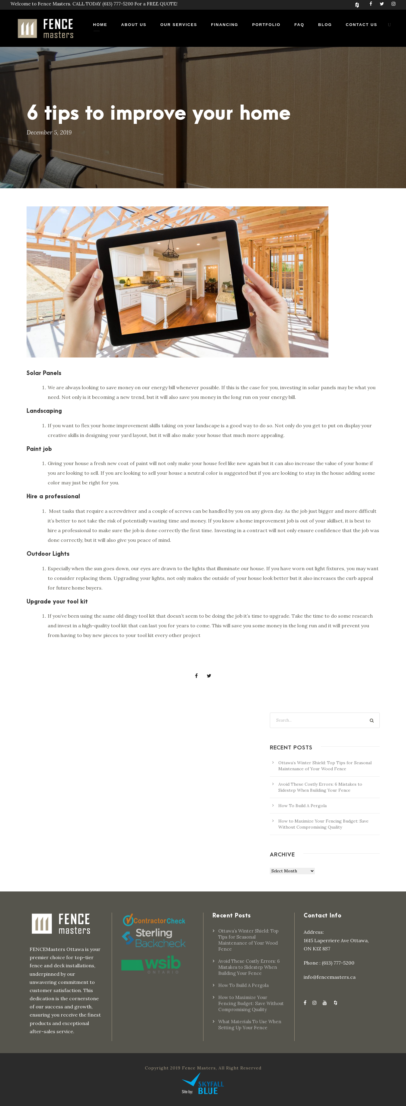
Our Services (178, 24)
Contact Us (361, 24)
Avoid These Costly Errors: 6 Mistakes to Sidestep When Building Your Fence (249, 967)
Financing (224, 24)
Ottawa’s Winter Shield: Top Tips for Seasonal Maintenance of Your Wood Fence (248, 940)
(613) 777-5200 (117, 4)
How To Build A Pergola (302, 805)
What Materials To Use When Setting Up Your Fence (249, 1024)
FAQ (299, 24)
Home (100, 24)
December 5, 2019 (49, 132)
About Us (133, 24)
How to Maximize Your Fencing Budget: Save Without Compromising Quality (251, 1003)
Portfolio (266, 24)
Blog (325, 24)
